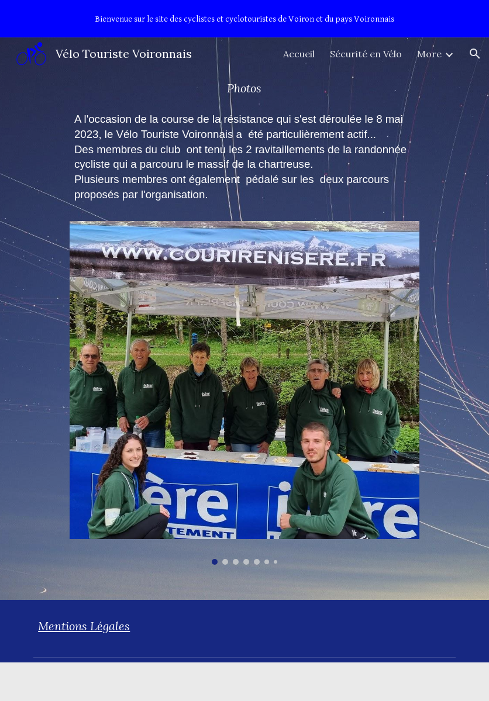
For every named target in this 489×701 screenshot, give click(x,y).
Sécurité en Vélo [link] (366, 54)
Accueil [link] (299, 54)
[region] (244, 18)
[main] (244, 87)
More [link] (429, 54)
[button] (475, 54)
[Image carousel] (244, 393)
